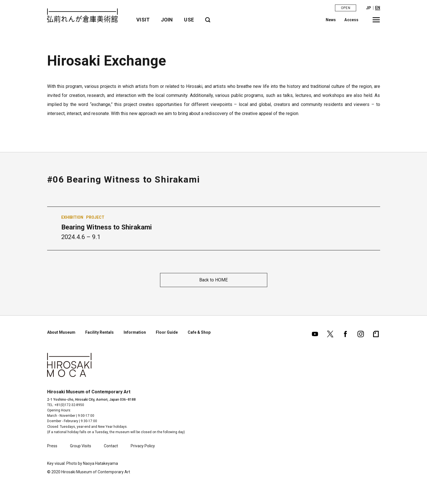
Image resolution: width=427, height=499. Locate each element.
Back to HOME (213, 280)
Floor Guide (167, 332)
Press (52, 446)
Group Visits (80, 446)
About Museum (61, 332)
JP (368, 8)
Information (135, 332)
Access (352, 19)
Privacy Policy (143, 446)
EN (377, 7)
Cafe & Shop (199, 332)
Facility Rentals (99, 332)
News (331, 19)
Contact (111, 446)
